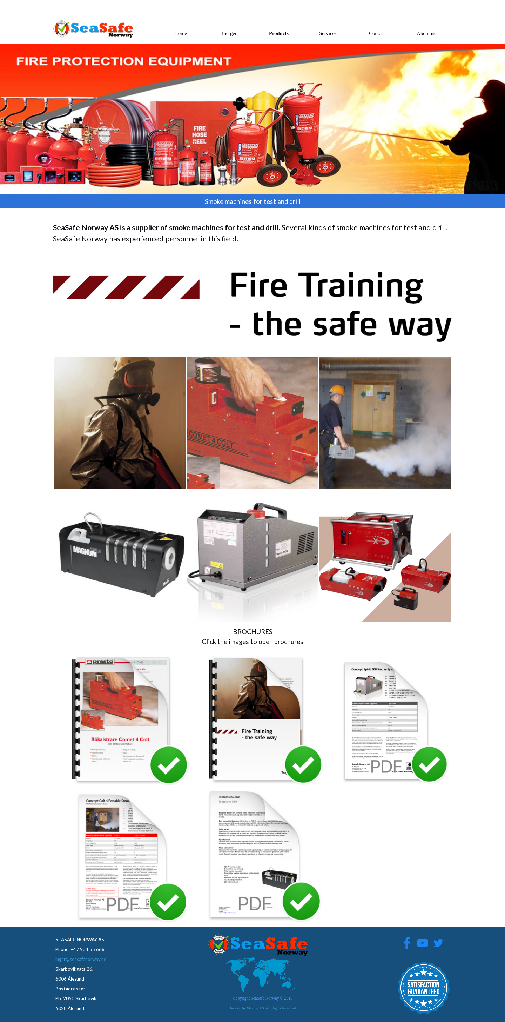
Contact (377, 33)
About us (426, 33)
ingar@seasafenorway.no (81, 959)
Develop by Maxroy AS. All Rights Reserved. (262, 1008)
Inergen (230, 33)
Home (180, 33)
